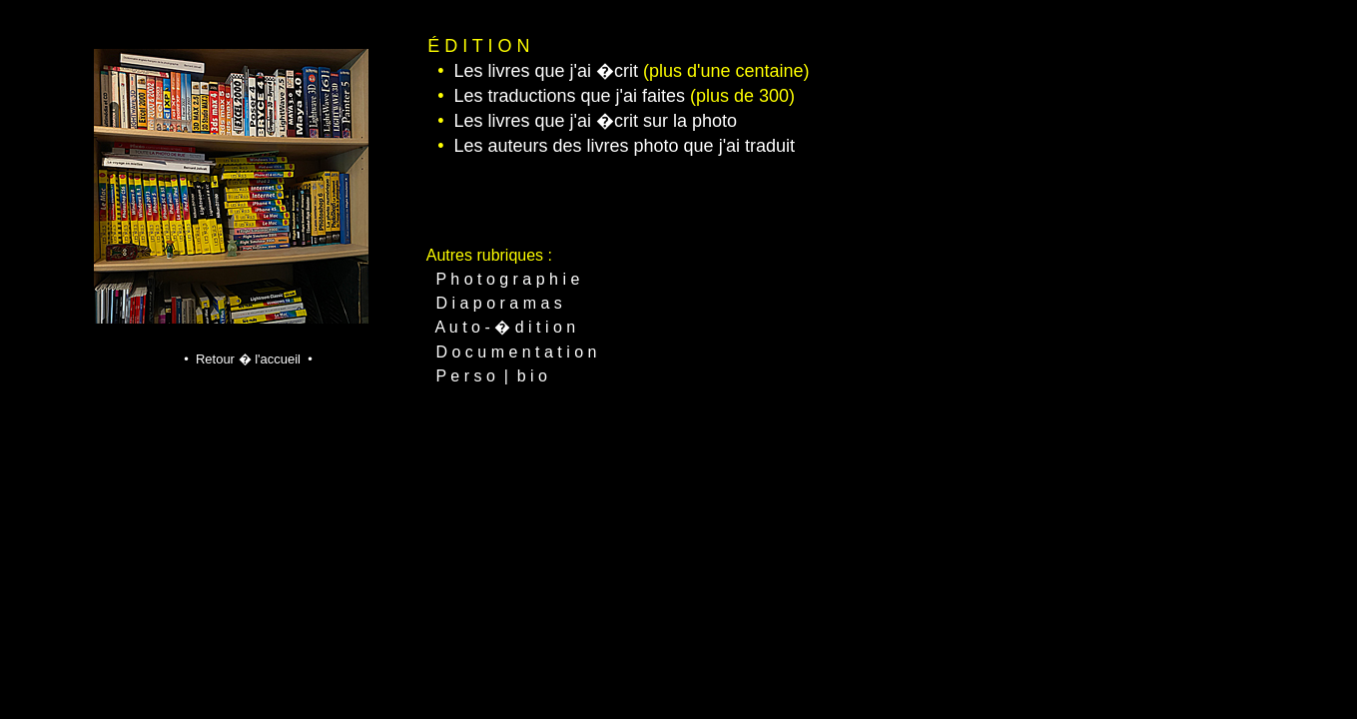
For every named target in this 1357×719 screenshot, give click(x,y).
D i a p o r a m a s (499, 303)
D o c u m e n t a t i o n (516, 352)
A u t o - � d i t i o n (505, 327)
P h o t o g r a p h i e (508, 279)
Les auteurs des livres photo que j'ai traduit (624, 146)
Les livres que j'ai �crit (545, 71)
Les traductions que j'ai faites (569, 96)
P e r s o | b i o (491, 375)
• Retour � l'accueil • (248, 359)
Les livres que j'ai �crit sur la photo (595, 121)
